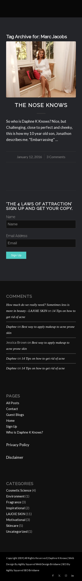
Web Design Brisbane (48, 564)
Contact (12, 409)
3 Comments (56, 157)
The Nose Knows (41, 105)
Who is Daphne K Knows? (24, 432)
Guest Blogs (15, 415)
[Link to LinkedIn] (72, 575)
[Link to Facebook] (53, 575)
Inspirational (15, 508)
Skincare (12, 525)
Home (10, 420)
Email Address (16, 236)
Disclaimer (14, 457)
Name (10, 217)
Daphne (11, 326)
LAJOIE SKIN (15, 514)
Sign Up (11, 426)
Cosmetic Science (18, 490)
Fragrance (13, 502)
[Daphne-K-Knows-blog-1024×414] (34, 8)
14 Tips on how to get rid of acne (43, 358)
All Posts (12, 403)
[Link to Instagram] (66, 575)
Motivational (15, 520)
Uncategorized (17, 531)
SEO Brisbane (31, 570)
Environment (15, 496)
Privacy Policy (17, 444)
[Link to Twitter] (59, 575)
